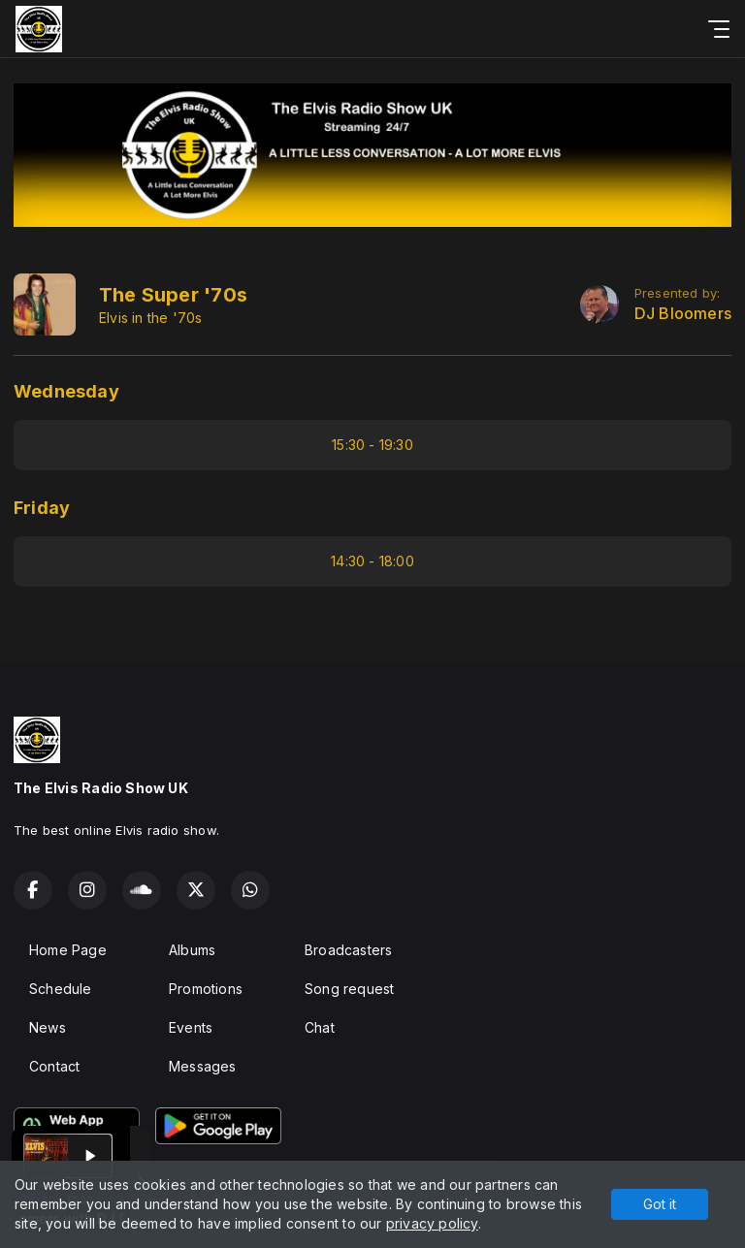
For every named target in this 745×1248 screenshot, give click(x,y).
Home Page (68, 950)
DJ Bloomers (682, 313)
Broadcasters (349, 950)
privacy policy (432, 1223)
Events (190, 1027)
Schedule (60, 988)
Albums (192, 950)
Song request (350, 988)
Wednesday (66, 391)
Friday (42, 507)
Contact (54, 1066)
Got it (659, 1204)
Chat (320, 1027)
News (47, 1027)
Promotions (206, 988)
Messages (203, 1066)
